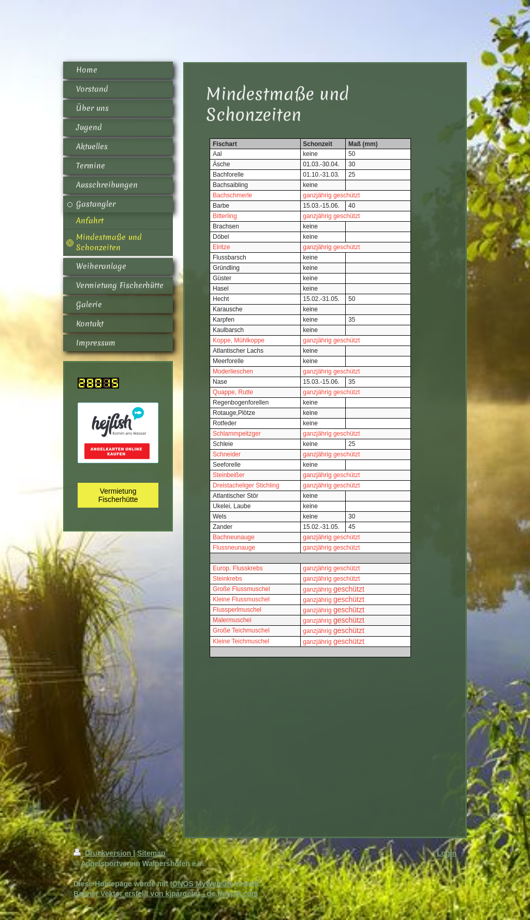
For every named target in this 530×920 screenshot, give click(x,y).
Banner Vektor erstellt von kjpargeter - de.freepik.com (165, 893)
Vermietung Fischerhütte (118, 495)
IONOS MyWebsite (201, 884)
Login (447, 853)
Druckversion (103, 853)
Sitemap (151, 853)
